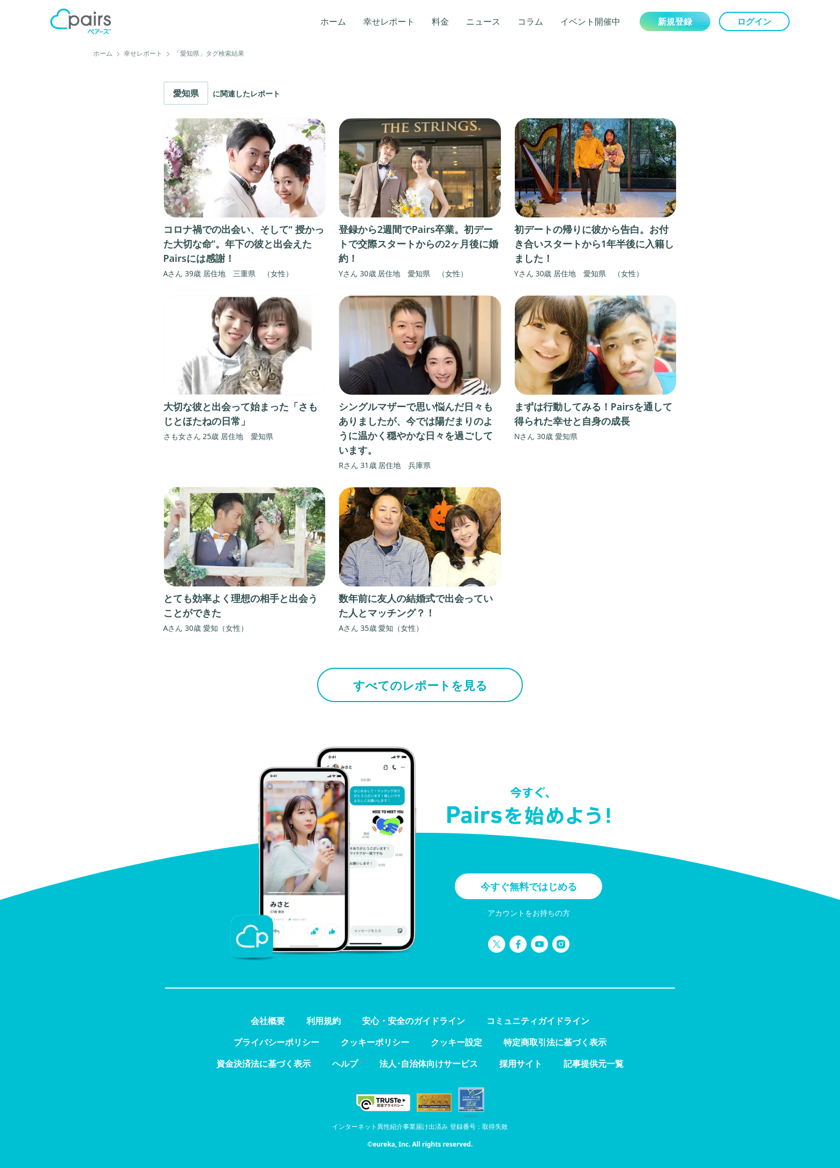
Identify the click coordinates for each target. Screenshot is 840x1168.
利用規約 (323, 1021)
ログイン (754, 21)
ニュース (483, 21)
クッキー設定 (456, 1042)
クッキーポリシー (375, 1042)
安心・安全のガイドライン (413, 1021)
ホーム (333, 21)
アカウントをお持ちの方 (529, 913)
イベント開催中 (590, 21)
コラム (530, 21)
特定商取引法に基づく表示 (555, 1042)
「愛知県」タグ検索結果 (209, 53)
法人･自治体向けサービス (428, 1063)
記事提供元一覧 (594, 1063)
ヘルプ (345, 1063)
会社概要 (268, 1021)
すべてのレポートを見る (420, 685)
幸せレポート (389, 21)
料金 (440, 21)
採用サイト (520, 1063)
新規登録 (675, 21)
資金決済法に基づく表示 (263, 1063)
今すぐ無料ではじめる (529, 886)
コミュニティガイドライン (537, 1021)
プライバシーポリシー (276, 1042)
